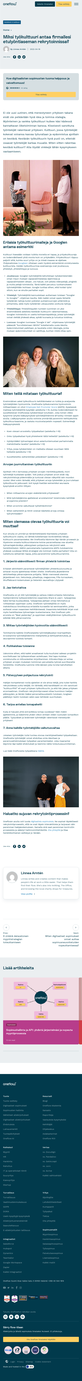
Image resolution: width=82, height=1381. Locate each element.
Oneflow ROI (49, 1138)
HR (4, 1156)
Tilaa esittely (63, 4)
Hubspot (7, 1248)
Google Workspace (12, 1262)
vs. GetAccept (50, 1161)
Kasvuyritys (9, 1180)
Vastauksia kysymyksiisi (54, 1119)
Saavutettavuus (11, 1225)
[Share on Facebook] (14, 57)
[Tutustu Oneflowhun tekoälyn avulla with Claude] (11, 1317)
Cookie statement (43, 1362)
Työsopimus (49, 1248)
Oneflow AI (8, 1138)
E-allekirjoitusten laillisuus (16, 1230)
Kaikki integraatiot (12, 1272)
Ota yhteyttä (54, 830)
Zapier (6, 1267)
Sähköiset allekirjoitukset (16, 1115)
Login (12, 1362)
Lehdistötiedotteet (52, 1202)
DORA (6, 1211)
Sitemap (29, 1362)
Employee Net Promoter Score (41, 407)
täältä (41, 751)
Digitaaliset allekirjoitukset (16, 1119)
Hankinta (7, 1161)
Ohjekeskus (48, 1129)
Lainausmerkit (10, 1129)
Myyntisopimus (50, 1234)
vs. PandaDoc (49, 1156)
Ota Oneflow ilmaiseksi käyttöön (41, 1339)
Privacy (20, 1362)
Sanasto (47, 1110)
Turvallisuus (9, 1197)
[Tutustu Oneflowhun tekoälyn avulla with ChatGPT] (5, 1317)
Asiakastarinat (50, 1134)
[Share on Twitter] (23, 57)
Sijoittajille (48, 1197)
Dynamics (8, 1253)
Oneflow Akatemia (52, 1105)
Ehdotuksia (8, 1124)
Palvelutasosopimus (53, 1253)
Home (6, 30)
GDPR (6, 1207)
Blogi (45, 1101)
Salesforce (8, 1244)
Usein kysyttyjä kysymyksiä (16, 1216)
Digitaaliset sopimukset (15, 1105)
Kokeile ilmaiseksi (45, 4)
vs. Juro (47, 1166)
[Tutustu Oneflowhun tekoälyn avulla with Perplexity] (17, 1317)
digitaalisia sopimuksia (42, 821)
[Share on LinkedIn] (19, 57)
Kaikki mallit (49, 1262)
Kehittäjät (47, 1124)
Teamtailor (8, 1258)
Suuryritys (8, 1175)
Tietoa (46, 1216)
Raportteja (48, 1115)
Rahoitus (7, 1166)
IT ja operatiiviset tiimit (15, 1171)
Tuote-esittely (10, 1101)
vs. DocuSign (49, 1152)
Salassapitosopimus (53, 1244)
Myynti (6, 1152)
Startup (7, 1185)
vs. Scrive (47, 1171)
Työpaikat (47, 1211)
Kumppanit (48, 1207)
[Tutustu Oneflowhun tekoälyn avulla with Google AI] (22, 1317)
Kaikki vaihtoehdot (52, 1175)
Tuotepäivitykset (11, 1134)
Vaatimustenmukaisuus (15, 1202)
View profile (28, 894)
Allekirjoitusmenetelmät (15, 1221)
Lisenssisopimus (51, 1258)
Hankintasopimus (51, 1239)
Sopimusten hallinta (13, 1110)
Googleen (23, 263)
